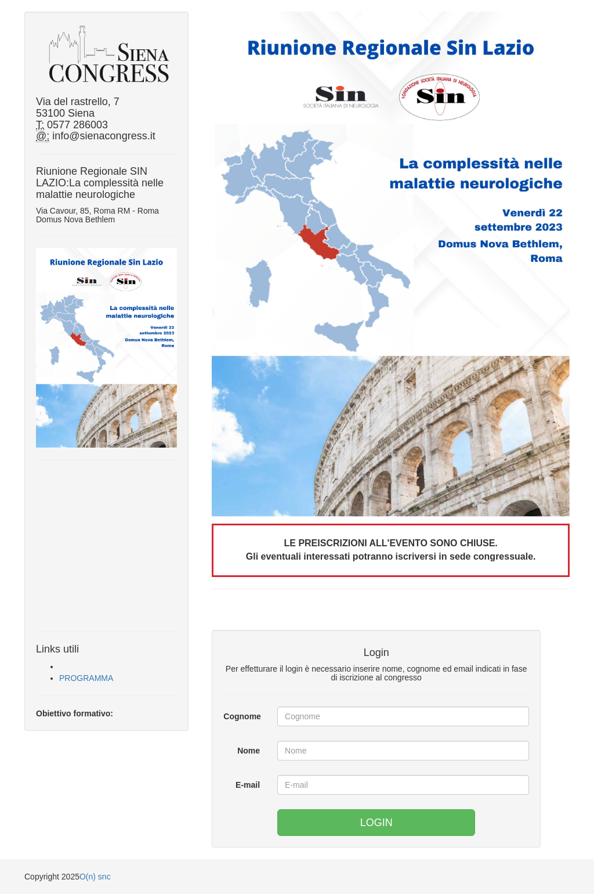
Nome (248, 750)
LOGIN (376, 822)
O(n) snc (95, 876)
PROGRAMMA (86, 678)
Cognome (242, 716)
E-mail (248, 785)
